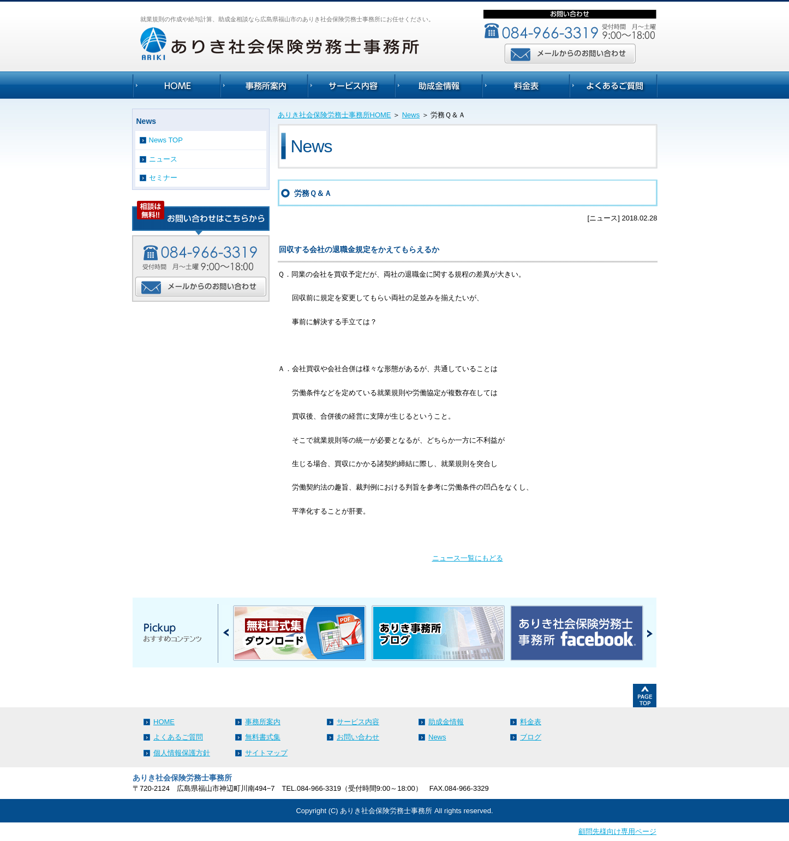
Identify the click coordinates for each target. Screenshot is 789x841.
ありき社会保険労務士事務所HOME (334, 115)
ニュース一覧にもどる (467, 558)
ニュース (163, 159)
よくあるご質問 (178, 737)
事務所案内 (262, 722)
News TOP (166, 140)
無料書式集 (262, 737)
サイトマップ (266, 753)
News (411, 115)
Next (649, 632)
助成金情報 (446, 722)
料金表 (530, 722)
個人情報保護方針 (181, 753)
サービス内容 (358, 722)
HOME (164, 722)
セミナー (163, 178)
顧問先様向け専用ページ (617, 831)
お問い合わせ (358, 737)
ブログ (530, 737)
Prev (226, 632)
